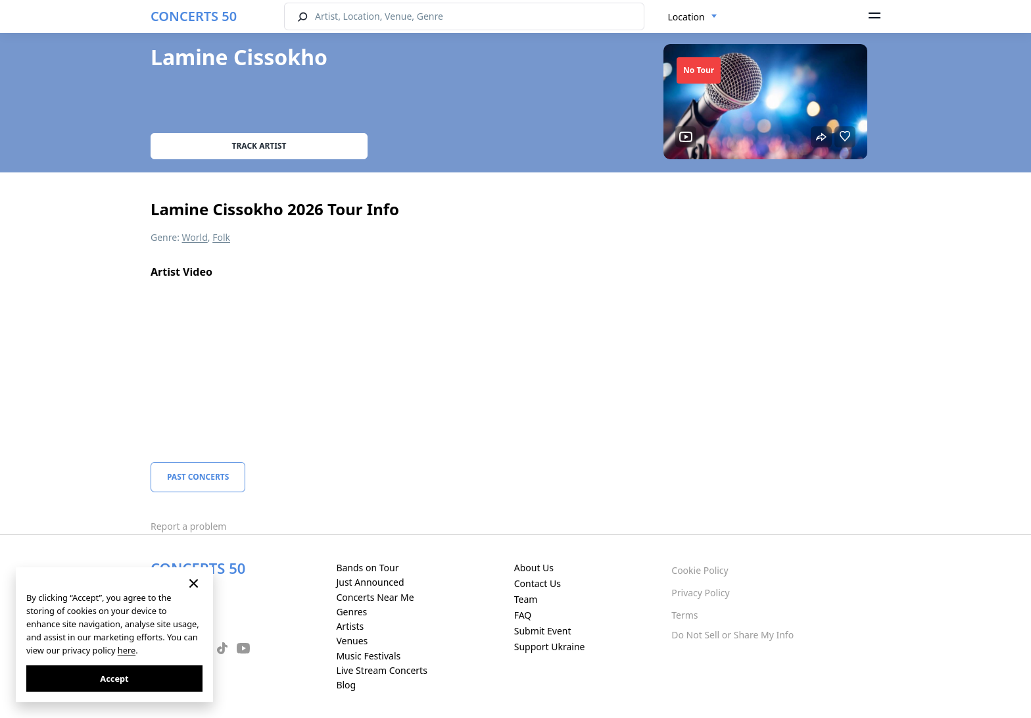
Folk (221, 237)
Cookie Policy (699, 570)
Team (526, 599)
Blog (346, 685)
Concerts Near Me (375, 597)
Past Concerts (198, 476)
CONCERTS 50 (194, 16)
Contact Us (537, 583)
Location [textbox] (686, 17)
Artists (350, 626)
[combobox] (693, 17)
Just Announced (370, 582)
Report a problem (188, 526)
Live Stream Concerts (381, 670)
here (126, 650)
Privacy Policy (700, 592)
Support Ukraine (549, 646)
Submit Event (542, 631)
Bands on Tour (367, 567)
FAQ (523, 615)
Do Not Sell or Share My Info (732, 634)
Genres (351, 611)
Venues (352, 640)
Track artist (259, 145)
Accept (114, 678)
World (195, 237)
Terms (684, 615)
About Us (534, 567)
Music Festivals (368, 656)
